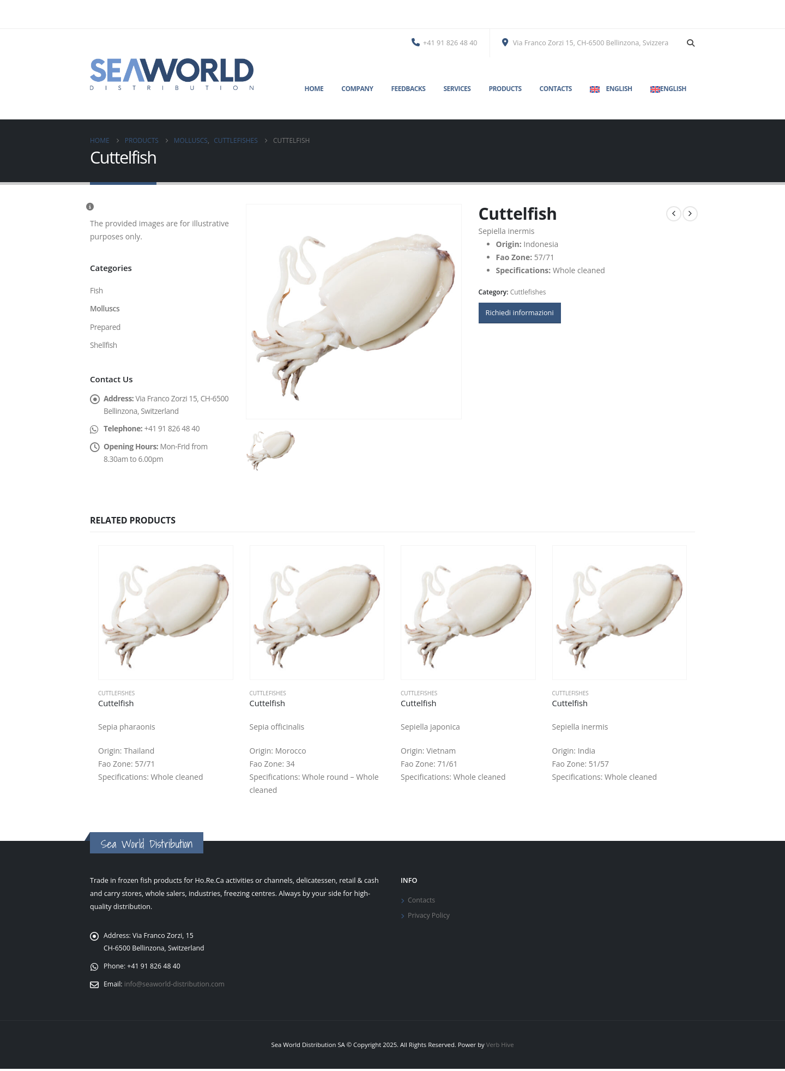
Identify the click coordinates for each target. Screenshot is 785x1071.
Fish (96, 290)
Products (504, 88)
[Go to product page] (166, 613)
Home (314, 88)
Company (357, 88)
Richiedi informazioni (520, 312)
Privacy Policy (429, 916)
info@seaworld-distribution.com (176, 986)
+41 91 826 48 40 (445, 42)
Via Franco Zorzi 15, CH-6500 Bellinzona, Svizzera (585, 42)
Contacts (556, 88)
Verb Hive (500, 1047)
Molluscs (105, 309)
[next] (690, 213)
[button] (690, 43)
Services (456, 88)
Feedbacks (408, 88)
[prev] (673, 213)
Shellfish (104, 346)
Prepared (105, 327)
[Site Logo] (171, 74)
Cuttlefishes (528, 292)
